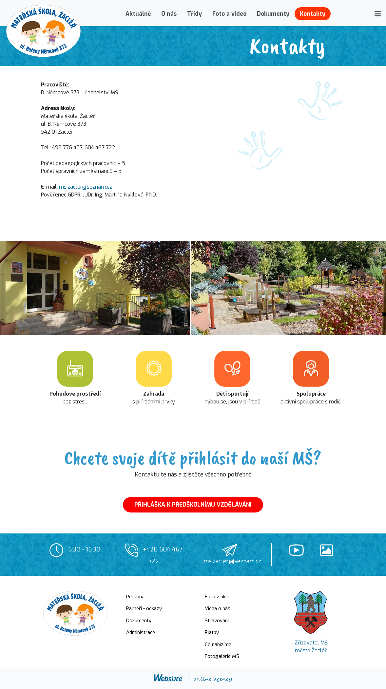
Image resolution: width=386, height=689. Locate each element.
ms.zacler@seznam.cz (85, 186)
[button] (378, 13)
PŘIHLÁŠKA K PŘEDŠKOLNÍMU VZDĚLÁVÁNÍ (193, 505)
